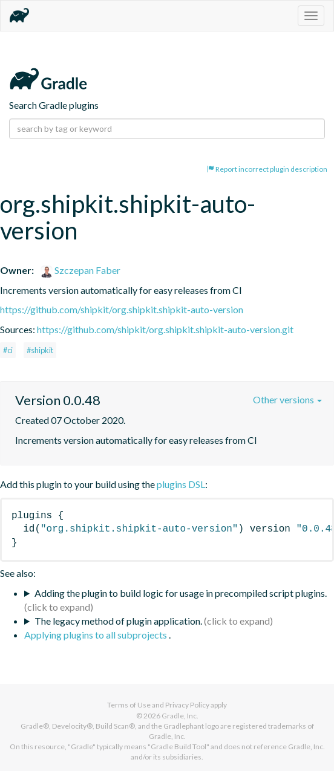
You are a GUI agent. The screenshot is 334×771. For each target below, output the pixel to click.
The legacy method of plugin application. (118, 620)
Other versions (287, 399)
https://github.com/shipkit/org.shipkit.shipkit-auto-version (121, 309)
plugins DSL (181, 484)
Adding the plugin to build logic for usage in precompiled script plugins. (180, 593)
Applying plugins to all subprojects (96, 634)
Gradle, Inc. (180, 715)
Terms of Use (129, 704)
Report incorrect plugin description (267, 169)
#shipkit (40, 350)
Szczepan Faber (80, 270)
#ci (8, 350)
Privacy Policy (187, 704)
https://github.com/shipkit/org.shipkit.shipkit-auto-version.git (165, 329)
